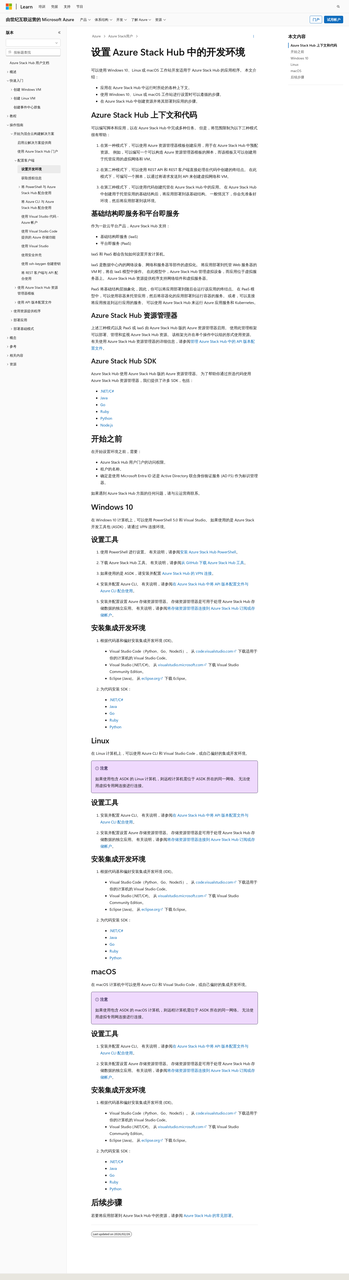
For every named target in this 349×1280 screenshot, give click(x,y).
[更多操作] (253, 36)
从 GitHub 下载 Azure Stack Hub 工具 (212, 562)
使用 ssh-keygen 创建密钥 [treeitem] (41, 263)
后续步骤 (297, 77)
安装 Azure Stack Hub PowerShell (208, 551)
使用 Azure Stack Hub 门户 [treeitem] (37, 151)
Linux (294, 64)
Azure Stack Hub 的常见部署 (208, 1215)
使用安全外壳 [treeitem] (31, 255)
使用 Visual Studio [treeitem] (34, 246)
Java (104, 397)
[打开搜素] (338, 6)
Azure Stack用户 (120, 36)
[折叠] (59, 32)
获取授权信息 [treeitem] (31, 178)
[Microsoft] (9, 6)
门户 (316, 19)
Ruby (104, 411)
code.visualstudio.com (214, 651)
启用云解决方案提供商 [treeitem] (34, 142)
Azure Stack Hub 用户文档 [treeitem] (29, 62)
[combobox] (33, 43)
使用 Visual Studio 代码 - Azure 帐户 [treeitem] (40, 219)
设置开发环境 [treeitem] (31, 169)
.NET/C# (107, 391)
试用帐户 (334, 19)
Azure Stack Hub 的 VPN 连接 (187, 573)
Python (106, 418)
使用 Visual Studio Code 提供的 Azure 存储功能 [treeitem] (39, 234)
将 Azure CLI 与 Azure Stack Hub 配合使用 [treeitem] (37, 204)
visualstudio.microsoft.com (180, 664)
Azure (96, 36)
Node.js (106, 424)
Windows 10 (299, 58)
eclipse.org (151, 678)
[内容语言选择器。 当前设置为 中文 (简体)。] (19, 1272)
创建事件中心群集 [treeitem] (27, 107)
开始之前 (297, 51)
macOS (296, 70)
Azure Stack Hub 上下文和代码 (314, 45)
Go (102, 404)
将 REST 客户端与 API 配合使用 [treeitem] (39, 275)
